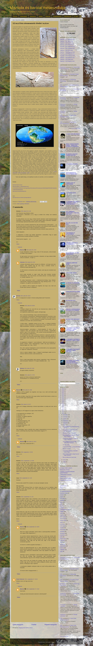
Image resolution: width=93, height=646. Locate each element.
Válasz (17, 244)
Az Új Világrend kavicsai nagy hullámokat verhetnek (69, 442)
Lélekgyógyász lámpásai (65, 474)
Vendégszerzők (57, 16)
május (64, 461)
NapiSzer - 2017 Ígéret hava (66, 41)
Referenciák (67, 16)
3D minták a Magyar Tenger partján (71, 154)
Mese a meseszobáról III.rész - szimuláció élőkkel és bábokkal (72, 145)
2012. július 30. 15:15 (30, 262)
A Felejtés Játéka (71, 272)
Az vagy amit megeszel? (73, 319)
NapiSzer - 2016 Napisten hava (67, 61)
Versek (41, 16)
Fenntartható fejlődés (73, 291)
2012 (63, 413)
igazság (22, 203)
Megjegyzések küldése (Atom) (25, 627)
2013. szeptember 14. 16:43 (32, 526)
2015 (63, 407)
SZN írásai (62, 526)
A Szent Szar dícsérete (73, 134)
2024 (63, 393)
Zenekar (47, 16)
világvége (62, 549)
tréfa (61, 536)
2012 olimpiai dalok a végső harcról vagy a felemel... (71, 454)
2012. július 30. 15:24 (25, 295)
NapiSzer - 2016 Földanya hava (67, 55)
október (65, 418)
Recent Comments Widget (76, 128)
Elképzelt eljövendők (72, 282)
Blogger (53, 642)
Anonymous (63, 67)
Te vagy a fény (66, 444)
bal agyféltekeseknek (65, 491)
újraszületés (63, 546)
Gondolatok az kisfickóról (70, 183)
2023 (63, 395)
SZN (61, 74)
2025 (63, 391)
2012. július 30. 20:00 (30, 305)
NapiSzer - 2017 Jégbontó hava (67, 46)
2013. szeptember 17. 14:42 (32, 589)
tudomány (62, 540)
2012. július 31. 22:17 (26, 404)
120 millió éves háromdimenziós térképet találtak (70, 430)
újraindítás (62, 544)
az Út (61, 489)
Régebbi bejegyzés (51, 624)
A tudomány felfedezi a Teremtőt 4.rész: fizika (73, 340)
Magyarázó (23, 16)
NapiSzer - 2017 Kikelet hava (67, 44)
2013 (63, 411)
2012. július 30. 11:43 (26, 211)
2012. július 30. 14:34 (31, 249)
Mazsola (22, 249)
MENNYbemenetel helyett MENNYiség (71, 173)
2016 (63, 405)
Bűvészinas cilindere (65, 469)
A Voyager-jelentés (72, 164)
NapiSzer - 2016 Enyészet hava (67, 52)
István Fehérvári (20, 579)
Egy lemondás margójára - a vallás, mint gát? (72, 213)
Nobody (18, 295)
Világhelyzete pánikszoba (66, 480)
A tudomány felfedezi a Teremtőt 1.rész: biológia (73, 350)
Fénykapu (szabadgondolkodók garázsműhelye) (67, 472)
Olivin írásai (63, 516)
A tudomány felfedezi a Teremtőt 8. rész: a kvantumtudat (73, 203)
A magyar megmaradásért (66, 468)
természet (62, 533)
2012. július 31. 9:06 (27, 389)
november (65, 416)
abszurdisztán (63, 485)
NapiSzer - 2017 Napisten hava (67, 39)
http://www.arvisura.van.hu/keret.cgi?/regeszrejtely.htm (22, 197)
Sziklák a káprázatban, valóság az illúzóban (73, 310)
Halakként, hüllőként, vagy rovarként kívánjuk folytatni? (73, 362)
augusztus (65, 422)
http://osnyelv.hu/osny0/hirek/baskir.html (19, 191)
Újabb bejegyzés (18, 624)
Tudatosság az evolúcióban (70, 233)
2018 (63, 401)
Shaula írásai (63, 520)
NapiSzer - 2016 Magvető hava (67, 53)
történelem (26, 203)
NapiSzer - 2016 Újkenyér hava (67, 57)
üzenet (61, 547)
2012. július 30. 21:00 (29, 368)
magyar (62, 511)
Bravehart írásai (63, 493)
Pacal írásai (63, 518)
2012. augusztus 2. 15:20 (27, 452)
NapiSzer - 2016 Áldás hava (66, 59)
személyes (62, 524)
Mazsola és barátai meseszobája (37, 8)
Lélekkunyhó (63, 476)
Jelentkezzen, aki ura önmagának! (72, 253)
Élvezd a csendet (67, 448)
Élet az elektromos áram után (69, 457)
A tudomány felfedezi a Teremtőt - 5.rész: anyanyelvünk (73, 329)
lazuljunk (62, 507)
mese (61, 513)
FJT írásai (62, 498)
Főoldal (15, 16)
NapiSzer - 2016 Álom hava (66, 50)
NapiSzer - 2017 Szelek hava (67, 43)
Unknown (22, 262)
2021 (63, 397)
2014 (63, 409)
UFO (61, 542)
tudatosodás (63, 538)
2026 (63, 389)
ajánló (61, 487)
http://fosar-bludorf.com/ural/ (17, 184)
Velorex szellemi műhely (65, 478)
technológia (62, 529)
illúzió (61, 502)
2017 (63, 403)
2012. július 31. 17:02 (30, 375)
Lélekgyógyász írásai (65, 509)
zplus (61, 551)
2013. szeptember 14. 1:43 (27, 496)
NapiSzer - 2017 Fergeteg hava (67, 48)
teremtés (62, 531)
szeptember (66, 420)
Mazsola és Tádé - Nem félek (69, 433)
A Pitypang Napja (71, 192)
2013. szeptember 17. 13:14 (31, 579)
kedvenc (62, 505)
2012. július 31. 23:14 (31, 441)
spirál (61, 522)
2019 (63, 399)
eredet (18, 203)
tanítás (61, 527)
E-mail (76, 16)
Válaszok (20, 247)
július (64, 424)
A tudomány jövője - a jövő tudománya (71, 446)
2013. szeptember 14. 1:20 (25, 478)
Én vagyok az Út (70, 300)
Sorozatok (33, 16)
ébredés (62, 494)
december (65, 414)
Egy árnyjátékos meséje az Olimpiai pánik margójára (71, 435)
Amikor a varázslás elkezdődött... (72, 243)
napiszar (62, 515)
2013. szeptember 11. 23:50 (27, 460)
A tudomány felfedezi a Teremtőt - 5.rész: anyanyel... (70, 439)
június (64, 459)
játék (61, 504)
